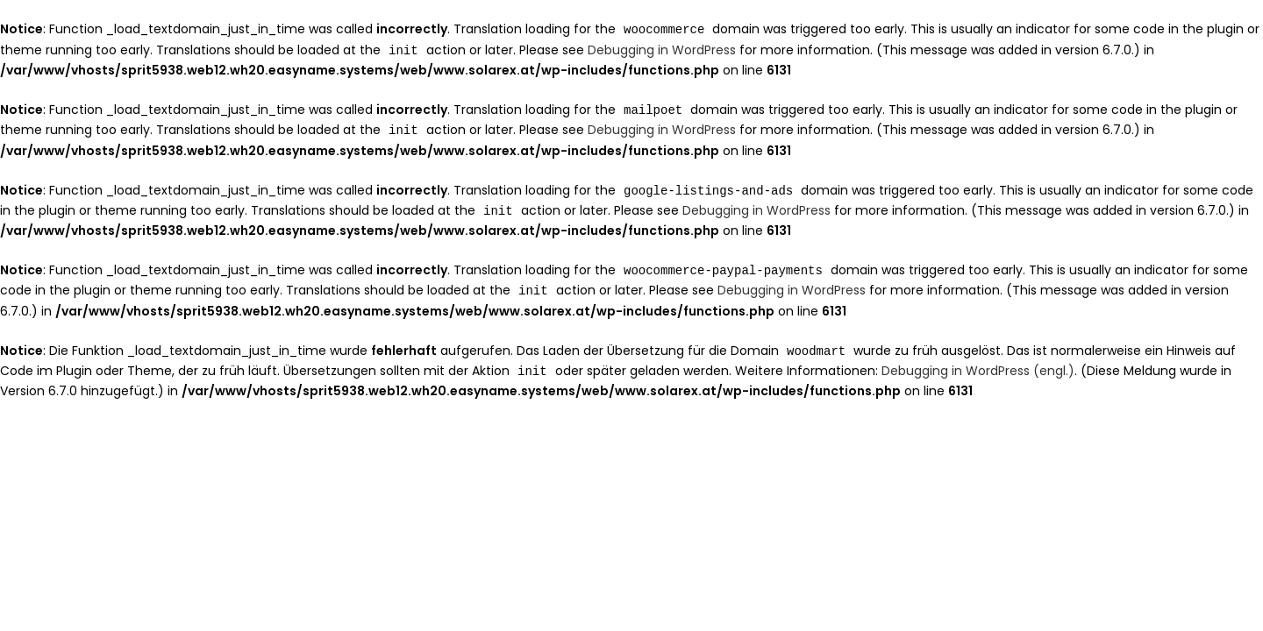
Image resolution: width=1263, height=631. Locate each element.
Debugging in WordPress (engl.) (977, 363)
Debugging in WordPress (662, 49)
